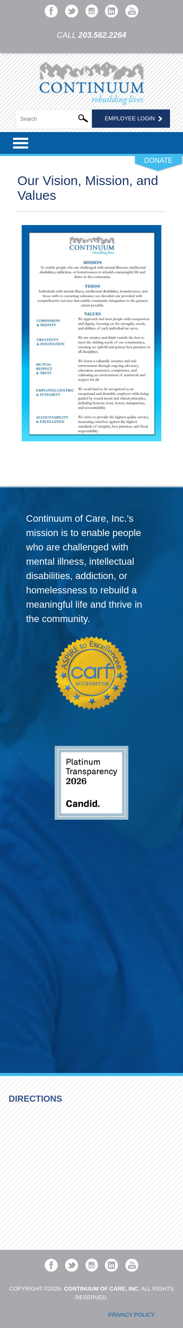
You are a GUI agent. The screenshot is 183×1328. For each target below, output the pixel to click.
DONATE (158, 160)
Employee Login (130, 118)
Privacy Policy (131, 1314)
